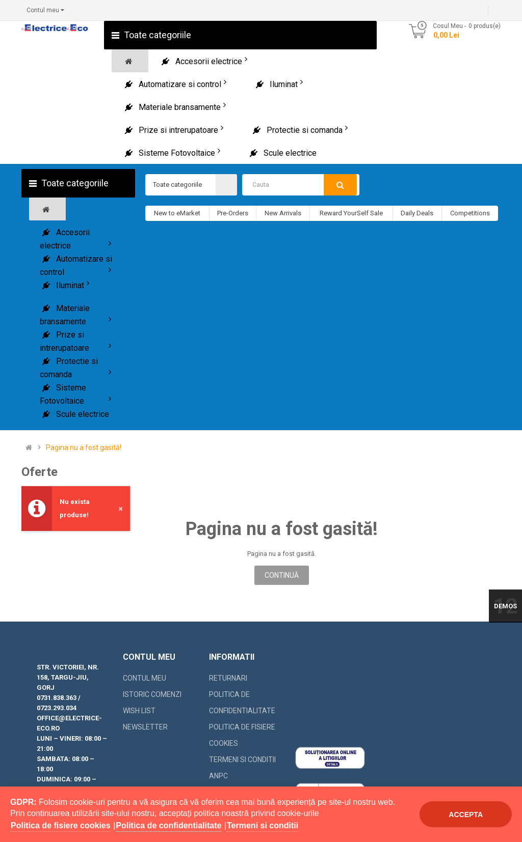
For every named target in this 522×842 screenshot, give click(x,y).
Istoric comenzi (152, 694)
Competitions (470, 213)
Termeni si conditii (242, 759)
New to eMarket (177, 213)
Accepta (466, 814)
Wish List (139, 711)
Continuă (282, 575)
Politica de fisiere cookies (242, 735)
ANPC (218, 776)
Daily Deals (417, 213)
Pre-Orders (232, 213)
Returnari (228, 678)
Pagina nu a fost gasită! (83, 447)
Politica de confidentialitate (242, 702)
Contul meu (144, 678)
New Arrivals (283, 213)
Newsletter (145, 727)
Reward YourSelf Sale (351, 213)
